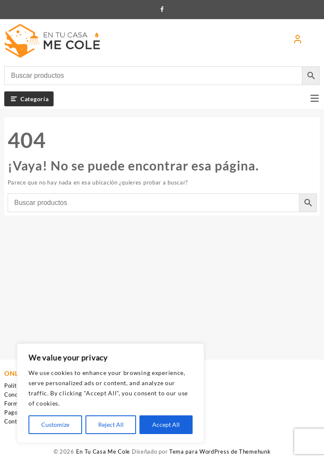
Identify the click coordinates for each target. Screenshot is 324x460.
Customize (55, 424)
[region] (110, 393)
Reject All (111, 424)
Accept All (166, 424)
